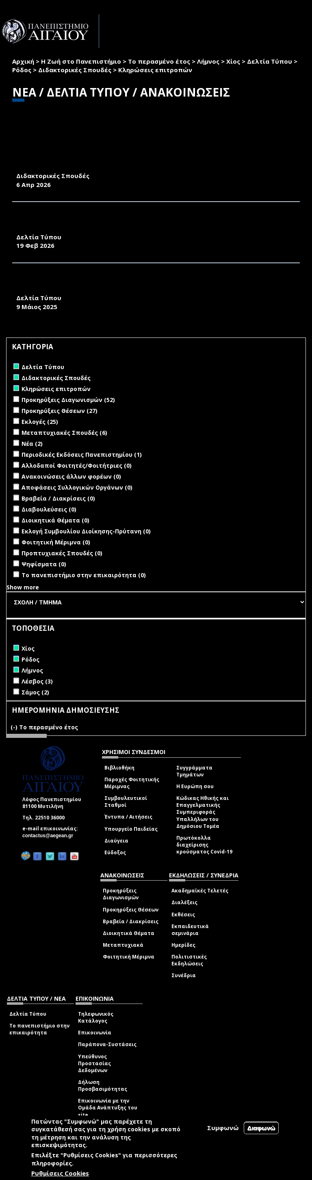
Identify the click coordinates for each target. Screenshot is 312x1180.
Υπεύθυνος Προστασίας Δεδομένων (94, 1063)
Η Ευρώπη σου (195, 786)
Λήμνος (208, 61)
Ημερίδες (183, 944)
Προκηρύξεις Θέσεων (130, 909)
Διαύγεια (116, 840)
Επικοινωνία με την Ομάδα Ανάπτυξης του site (107, 1107)
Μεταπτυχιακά (123, 944)
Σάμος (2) (35, 692)
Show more (22, 587)
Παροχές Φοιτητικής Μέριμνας (131, 783)
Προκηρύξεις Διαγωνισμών (121, 894)
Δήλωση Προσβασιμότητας (102, 1085)
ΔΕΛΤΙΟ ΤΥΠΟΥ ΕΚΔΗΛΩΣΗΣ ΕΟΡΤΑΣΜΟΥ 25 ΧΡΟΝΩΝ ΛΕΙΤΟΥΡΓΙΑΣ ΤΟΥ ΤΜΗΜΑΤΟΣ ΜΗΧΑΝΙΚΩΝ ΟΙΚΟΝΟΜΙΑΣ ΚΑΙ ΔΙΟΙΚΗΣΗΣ (152, 284)
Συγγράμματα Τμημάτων (194, 771)
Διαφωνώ (261, 1127)
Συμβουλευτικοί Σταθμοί (125, 801)
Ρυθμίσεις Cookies (60, 1173)
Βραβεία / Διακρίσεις (130, 921)
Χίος (233, 61)
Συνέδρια (183, 975)
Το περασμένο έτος (159, 61)
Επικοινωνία (94, 1032)
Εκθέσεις (183, 914)
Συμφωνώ (223, 1128)
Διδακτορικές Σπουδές (74, 70)
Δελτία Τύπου (269, 61)
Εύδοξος (115, 852)
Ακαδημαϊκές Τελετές (199, 890)
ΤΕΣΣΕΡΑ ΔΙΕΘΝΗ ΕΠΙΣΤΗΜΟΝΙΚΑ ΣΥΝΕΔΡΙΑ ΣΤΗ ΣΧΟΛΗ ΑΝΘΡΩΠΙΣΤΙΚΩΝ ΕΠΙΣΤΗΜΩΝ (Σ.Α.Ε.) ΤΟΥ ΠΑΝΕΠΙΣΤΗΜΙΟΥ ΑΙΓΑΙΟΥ (135, 223)
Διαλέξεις (184, 902)
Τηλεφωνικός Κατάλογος (95, 1017)
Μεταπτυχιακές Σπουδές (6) (64, 432)
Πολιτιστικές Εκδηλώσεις (189, 960)
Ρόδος (21, 70)
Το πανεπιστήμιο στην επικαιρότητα (39, 1029)
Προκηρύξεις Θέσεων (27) (60, 411)
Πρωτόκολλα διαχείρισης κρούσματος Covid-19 (204, 844)
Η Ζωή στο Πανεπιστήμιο (81, 61)
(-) (15, 727)
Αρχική (23, 61)
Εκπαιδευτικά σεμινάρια (190, 930)
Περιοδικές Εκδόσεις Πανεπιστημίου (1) (82, 454)
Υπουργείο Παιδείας (131, 828)
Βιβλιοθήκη (119, 767)
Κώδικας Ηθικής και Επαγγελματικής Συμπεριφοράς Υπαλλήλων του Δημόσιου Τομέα (202, 812)
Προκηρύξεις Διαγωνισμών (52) (68, 400)
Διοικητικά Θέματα (128, 933)
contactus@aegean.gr (50, 835)
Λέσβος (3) (37, 681)
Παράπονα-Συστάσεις (107, 1044)
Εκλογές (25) (40, 422)
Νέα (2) (32, 443)
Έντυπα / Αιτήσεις (128, 816)
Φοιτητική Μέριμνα (128, 956)
